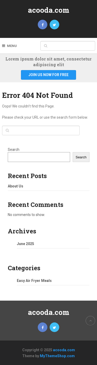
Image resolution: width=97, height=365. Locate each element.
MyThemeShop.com (57, 356)
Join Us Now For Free (48, 75)
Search (13, 149)
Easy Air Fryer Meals (34, 281)
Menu (12, 46)
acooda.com (48, 10)
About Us (15, 186)
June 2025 (25, 244)
